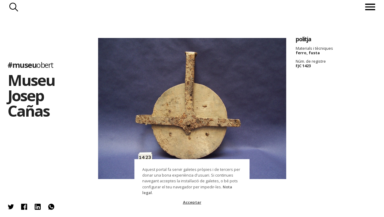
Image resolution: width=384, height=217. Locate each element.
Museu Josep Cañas (31, 95)
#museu (30, 65)
